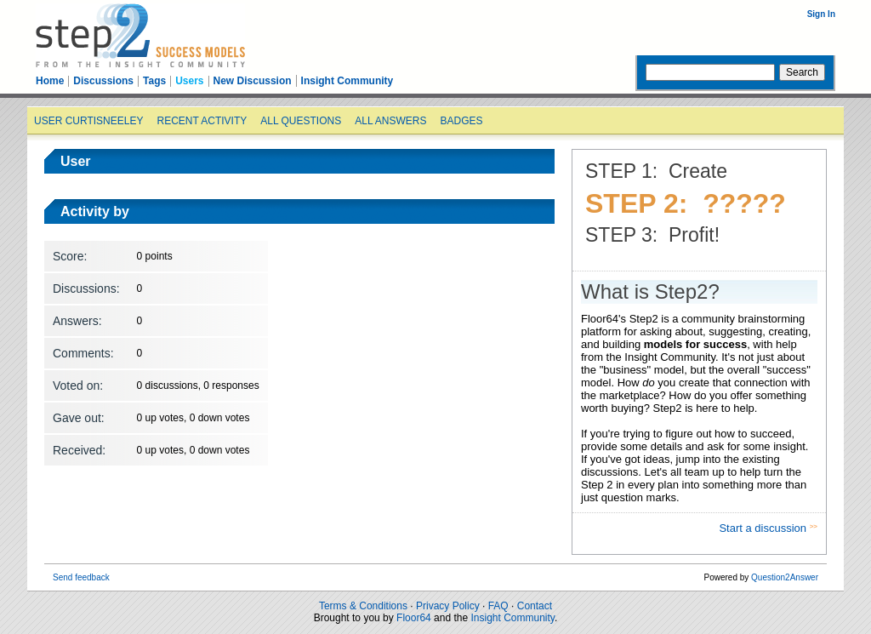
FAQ (498, 606)
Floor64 (413, 618)
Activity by (94, 211)
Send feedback (81, 577)
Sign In (821, 14)
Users (189, 81)
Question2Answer (784, 577)
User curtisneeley (88, 121)
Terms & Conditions (363, 606)
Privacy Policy (448, 606)
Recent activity (202, 121)
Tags (154, 81)
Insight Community (347, 81)
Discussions (103, 81)
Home (50, 81)
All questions (300, 121)
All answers (390, 121)
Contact (534, 606)
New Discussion (252, 81)
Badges (461, 121)
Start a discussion (764, 528)
